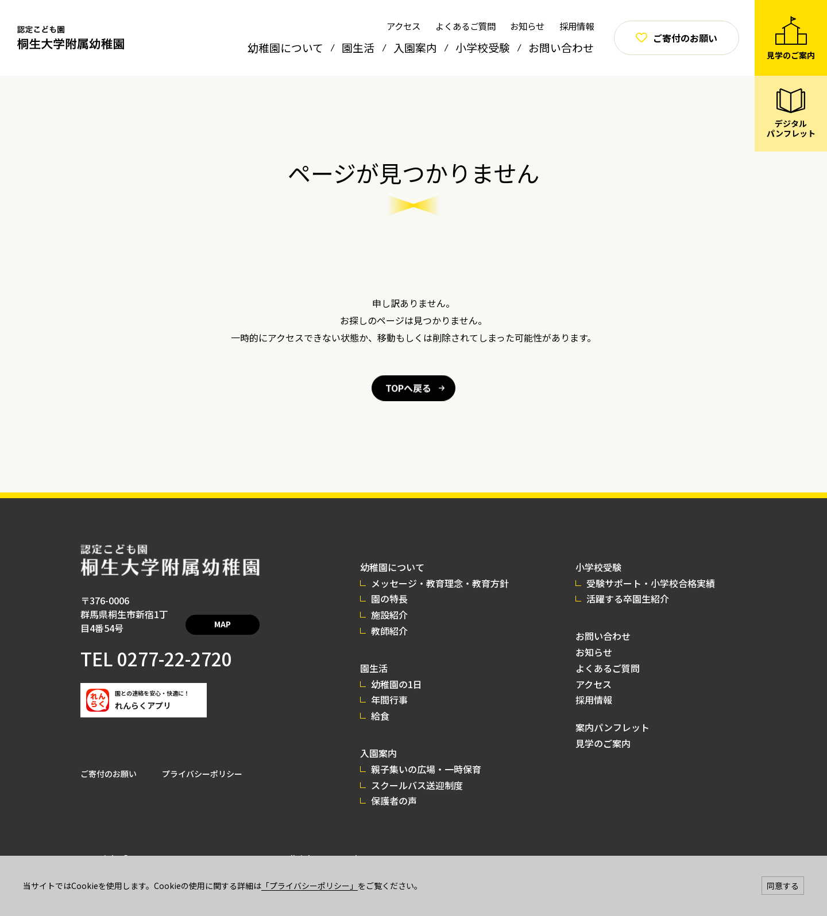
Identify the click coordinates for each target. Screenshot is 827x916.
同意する (783, 885)
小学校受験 (482, 47)
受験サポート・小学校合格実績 (650, 583)
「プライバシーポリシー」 (309, 885)
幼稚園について (285, 47)
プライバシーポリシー (202, 760)
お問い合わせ (561, 47)
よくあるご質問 (465, 26)
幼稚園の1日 (396, 684)
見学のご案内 (603, 743)
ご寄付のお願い (108, 760)
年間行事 (389, 700)
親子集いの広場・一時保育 (426, 769)
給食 (380, 716)
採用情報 (576, 26)
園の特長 (389, 599)
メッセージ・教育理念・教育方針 (440, 583)
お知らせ (527, 26)
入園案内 (415, 47)
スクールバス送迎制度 (417, 785)
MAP (234, 615)
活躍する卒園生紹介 (627, 599)
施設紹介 (389, 615)
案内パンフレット (612, 727)
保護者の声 (394, 801)
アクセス (403, 26)
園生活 (358, 47)
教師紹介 (389, 631)
